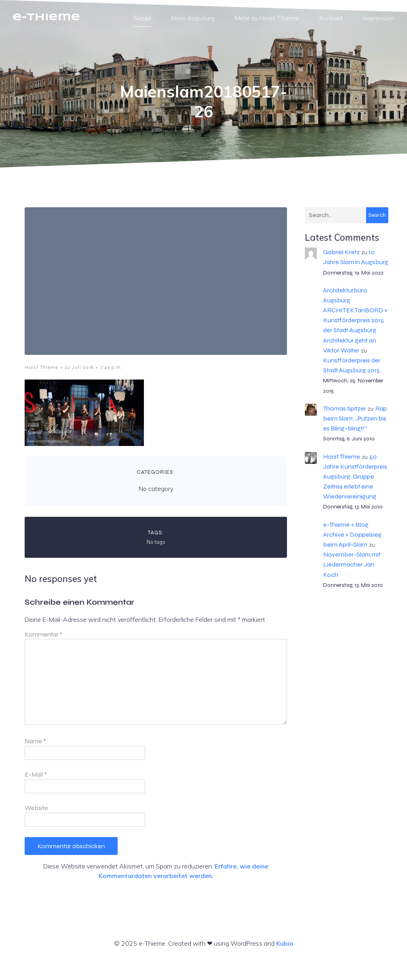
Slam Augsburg (193, 18)
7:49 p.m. (111, 367)
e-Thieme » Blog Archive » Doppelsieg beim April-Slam (352, 534)
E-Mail (36, 774)
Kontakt (331, 18)
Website (36, 808)
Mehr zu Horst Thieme (267, 18)
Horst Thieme (41, 367)
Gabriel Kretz (341, 252)
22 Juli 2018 (79, 367)
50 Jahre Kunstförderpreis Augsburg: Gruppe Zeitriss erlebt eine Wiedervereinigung (355, 476)
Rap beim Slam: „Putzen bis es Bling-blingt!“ (355, 418)
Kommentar (43, 634)
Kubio (284, 943)
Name (35, 741)
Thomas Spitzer (344, 408)
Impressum (378, 18)
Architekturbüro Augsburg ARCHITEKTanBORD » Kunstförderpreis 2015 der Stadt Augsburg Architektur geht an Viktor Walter (355, 320)
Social (142, 18)
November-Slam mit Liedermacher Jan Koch (351, 564)
